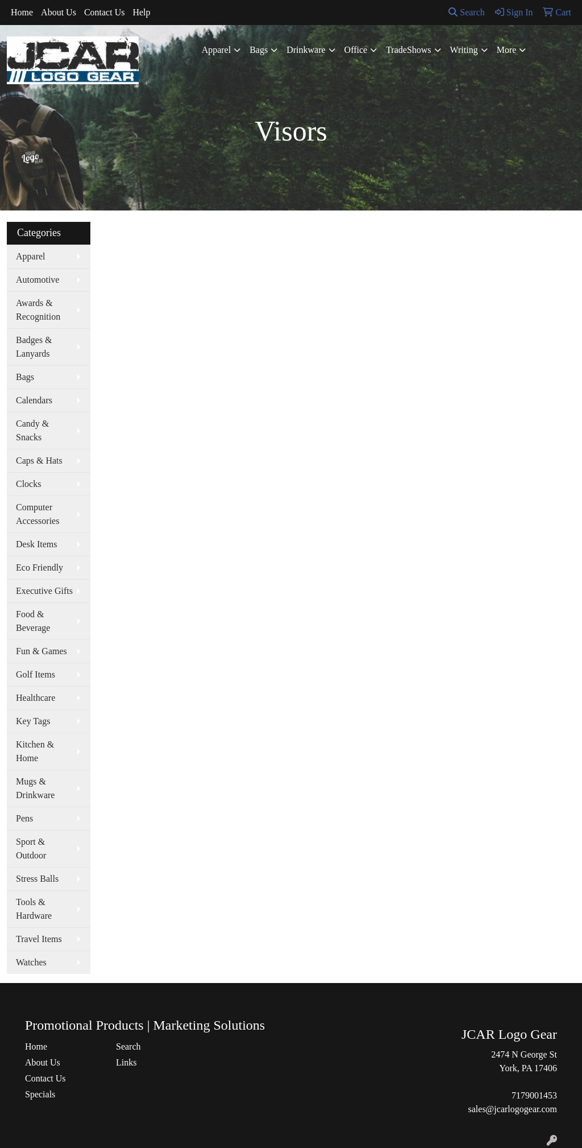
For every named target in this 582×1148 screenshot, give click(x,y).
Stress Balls (37, 878)
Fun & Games (41, 651)
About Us (58, 12)
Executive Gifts (44, 591)
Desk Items (36, 544)
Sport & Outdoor (31, 848)
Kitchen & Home (35, 751)
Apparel (216, 50)
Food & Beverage (33, 621)
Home (22, 12)
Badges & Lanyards (34, 346)
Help (141, 12)
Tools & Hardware (34, 908)
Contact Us (104, 12)
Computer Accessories (37, 514)
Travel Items (39, 939)
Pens (24, 818)
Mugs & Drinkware (35, 788)
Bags (259, 50)
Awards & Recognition (38, 309)
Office (356, 50)
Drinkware (305, 50)
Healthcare (35, 698)
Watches (31, 962)
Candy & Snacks (32, 430)
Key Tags (33, 721)
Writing (464, 50)
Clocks (28, 484)
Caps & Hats (39, 460)
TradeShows (408, 50)
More (507, 50)
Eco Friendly (39, 567)
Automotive (37, 279)
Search (466, 12)
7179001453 (534, 1095)
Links (126, 1062)
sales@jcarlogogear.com (512, 1109)
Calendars (34, 400)
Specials (40, 1094)
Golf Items (35, 674)
